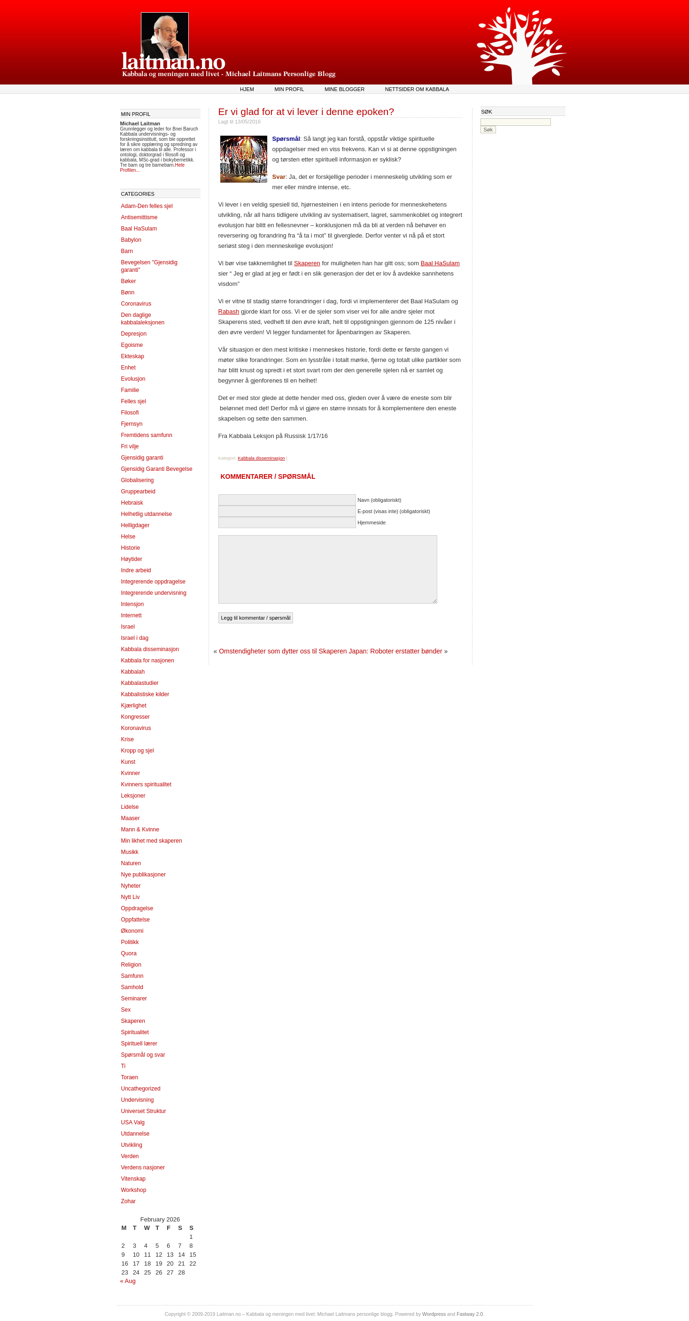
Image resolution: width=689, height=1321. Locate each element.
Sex (126, 1009)
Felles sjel (133, 401)
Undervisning (137, 1100)
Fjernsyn (132, 424)
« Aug (128, 1280)
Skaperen (133, 1021)
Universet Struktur (143, 1111)
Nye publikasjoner (143, 874)
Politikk (130, 942)
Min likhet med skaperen (151, 840)
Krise (127, 739)
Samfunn (132, 976)
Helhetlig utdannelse (146, 514)
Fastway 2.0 (470, 1314)
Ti (123, 1066)
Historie (130, 548)
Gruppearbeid (138, 491)
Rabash (229, 311)
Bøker (128, 281)
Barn (127, 251)
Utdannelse (135, 1133)
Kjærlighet (134, 705)
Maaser (130, 818)
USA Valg (133, 1122)
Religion (131, 964)
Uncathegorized (141, 1088)
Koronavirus (136, 728)
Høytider (131, 559)
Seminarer (134, 998)
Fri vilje (130, 446)
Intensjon (132, 604)
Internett (131, 615)
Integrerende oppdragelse (153, 581)
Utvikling (131, 1145)
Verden (130, 1156)
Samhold (132, 987)
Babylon (131, 240)
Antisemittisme (139, 217)
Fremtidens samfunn (146, 435)
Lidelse (130, 807)
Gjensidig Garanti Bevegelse (157, 469)
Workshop (134, 1190)
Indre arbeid (136, 570)
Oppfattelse (135, 919)
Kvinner (130, 773)
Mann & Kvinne (140, 829)
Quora (129, 953)
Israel (128, 626)
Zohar (128, 1201)
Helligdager (135, 525)
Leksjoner (133, 795)
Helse (128, 536)
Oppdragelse (137, 908)
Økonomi (132, 931)
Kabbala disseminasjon (150, 649)
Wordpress (434, 1314)
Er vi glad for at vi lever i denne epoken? (306, 111)
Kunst (128, 762)
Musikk (130, 852)
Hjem (247, 89)
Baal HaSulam (139, 228)
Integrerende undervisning (153, 593)
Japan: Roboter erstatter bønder (395, 651)
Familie (130, 390)
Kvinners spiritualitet (146, 784)
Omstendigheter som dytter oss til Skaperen (283, 651)
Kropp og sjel (137, 750)
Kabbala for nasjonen (147, 660)
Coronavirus (136, 303)
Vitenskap (133, 1178)
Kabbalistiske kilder (145, 694)
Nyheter (131, 886)
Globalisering (137, 480)
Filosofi (130, 412)
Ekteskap (132, 356)
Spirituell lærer (139, 1043)
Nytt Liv (130, 897)
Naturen (131, 863)
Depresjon (134, 333)
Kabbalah (133, 671)
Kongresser (135, 717)
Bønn (128, 292)
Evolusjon (133, 379)
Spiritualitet (135, 1032)
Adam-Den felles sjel (147, 206)
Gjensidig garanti (142, 457)
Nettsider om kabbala (417, 89)
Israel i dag (135, 638)
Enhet (128, 367)
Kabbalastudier (140, 683)
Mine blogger (344, 89)
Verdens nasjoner (143, 1167)
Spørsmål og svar (143, 1055)
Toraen (130, 1077)
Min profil (289, 89)
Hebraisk (132, 502)
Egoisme (132, 345)
